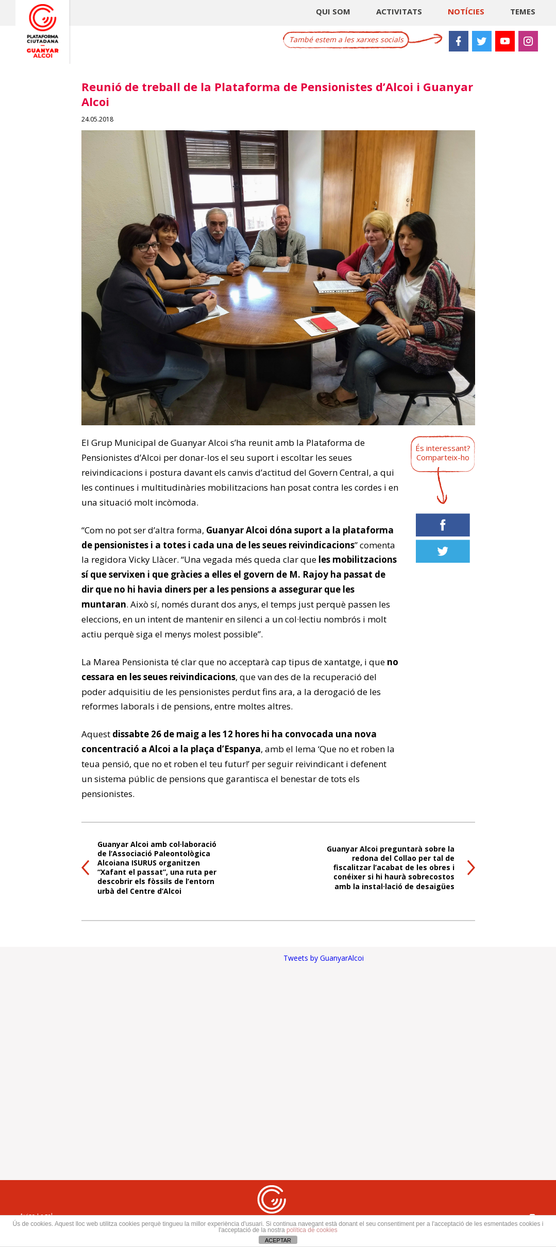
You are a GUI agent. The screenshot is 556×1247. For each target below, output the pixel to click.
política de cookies (312, 1230)
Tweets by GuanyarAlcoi (323, 958)
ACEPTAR (278, 1240)
